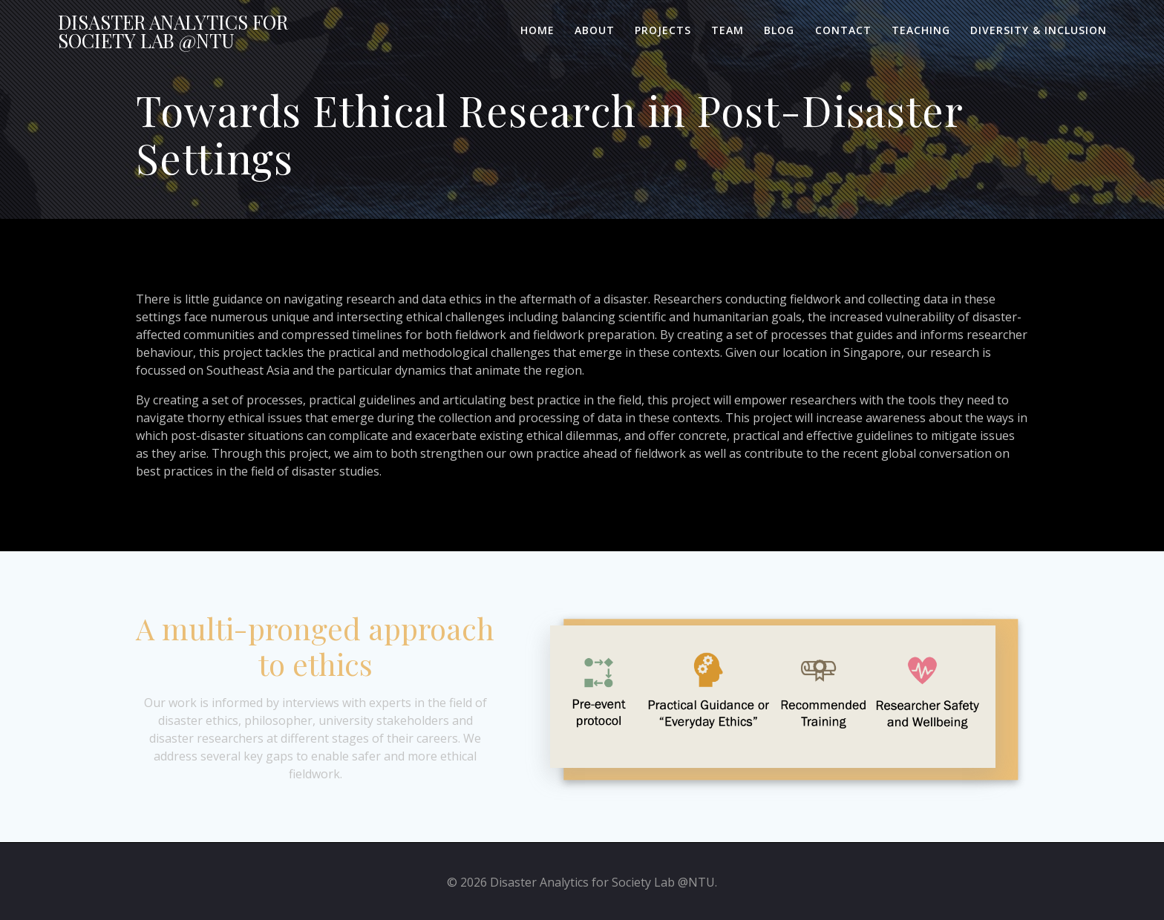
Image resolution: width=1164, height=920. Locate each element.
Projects (663, 30)
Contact (843, 30)
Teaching (921, 30)
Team (727, 30)
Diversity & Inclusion (1038, 30)
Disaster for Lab (173, 31)
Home (537, 30)
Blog (779, 30)
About (595, 30)
